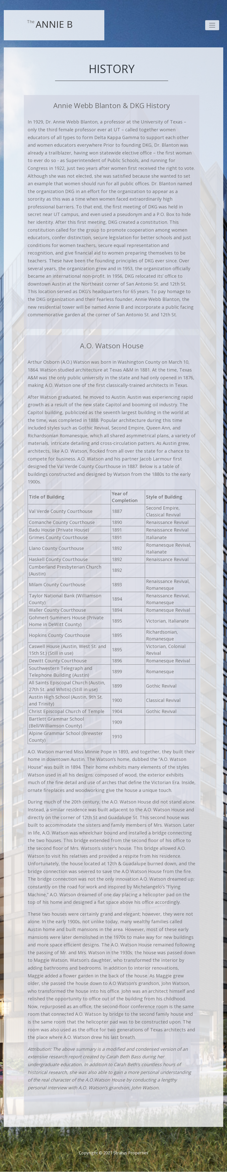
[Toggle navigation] (212, 25)
